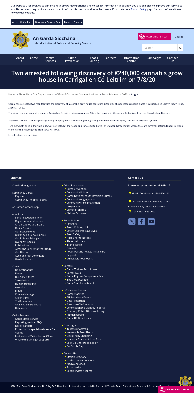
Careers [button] (111, 58)
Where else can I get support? (32, 339)
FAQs (54, 386)
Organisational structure (29, 221)
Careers (68, 266)
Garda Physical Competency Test (85, 276)
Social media (74, 367)
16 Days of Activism (78, 328)
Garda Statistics (75, 294)
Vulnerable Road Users (80, 258)
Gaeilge (179, 36)
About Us (24, 94)
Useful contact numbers (80, 360)
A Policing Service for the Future (33, 249)
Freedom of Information (80, 304)
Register (20, 196)
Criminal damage (24, 294)
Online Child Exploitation (29, 304)
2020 (124, 94)
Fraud (18, 290)
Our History (21, 252)
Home (11, 94)
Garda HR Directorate (79, 318)
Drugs (18, 273)
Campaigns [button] (154, 58)
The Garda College (77, 279)
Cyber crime (22, 297)
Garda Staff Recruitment (80, 283)
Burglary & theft (24, 277)
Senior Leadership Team (29, 217)
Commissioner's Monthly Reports (86, 307)
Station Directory (76, 357)
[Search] (159, 47)
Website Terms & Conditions (121, 386)
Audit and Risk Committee (29, 255)
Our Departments (43, 94)
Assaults (20, 287)
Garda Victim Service (26, 318)
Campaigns (70, 325)
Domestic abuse (24, 270)
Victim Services (20, 315)
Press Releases (110, 94)
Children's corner (76, 213)
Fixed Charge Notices (79, 237)
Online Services (23, 228)
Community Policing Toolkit (31, 199)
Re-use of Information (148, 386)
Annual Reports (75, 314)
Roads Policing (72, 220)
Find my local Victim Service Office (34, 336)
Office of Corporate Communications (77, 94)
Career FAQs (74, 272)
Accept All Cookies (21, 22)
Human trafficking (25, 283)
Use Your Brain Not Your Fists (84, 339)
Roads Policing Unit (78, 227)
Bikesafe (72, 248)
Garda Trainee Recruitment (82, 269)
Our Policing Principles (28, 238)
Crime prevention (77, 189)
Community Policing (78, 192)
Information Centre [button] (131, 59)
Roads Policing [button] (94, 59)
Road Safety (73, 234)
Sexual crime (22, 280)
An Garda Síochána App (25, 207)
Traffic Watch (74, 244)
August (135, 94)
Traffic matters (23, 301)
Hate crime (21, 308)
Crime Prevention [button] (72, 59)
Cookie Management (24, 185)
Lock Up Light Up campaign (82, 342)
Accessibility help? (157, 36)
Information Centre (75, 290)
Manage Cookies (73, 22)
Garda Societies (24, 259)
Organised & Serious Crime (30, 235)
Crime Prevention (74, 185)
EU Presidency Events (79, 297)
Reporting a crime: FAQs (28, 322)
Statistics (72, 224)
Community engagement (81, 199)
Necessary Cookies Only (47, 22)
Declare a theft (23, 325)
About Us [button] (20, 59)
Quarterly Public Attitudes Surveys (86, 311)
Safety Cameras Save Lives (82, 230)
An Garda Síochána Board (29, 224)
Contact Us (70, 353)
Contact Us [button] (172, 59)
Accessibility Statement (94, 386)
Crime (15, 266)
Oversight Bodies (25, 242)
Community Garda (22, 192)
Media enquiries (76, 364)
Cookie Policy (138, 9)
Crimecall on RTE (76, 209)
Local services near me (79, 371)
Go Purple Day (75, 346)
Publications (22, 245)
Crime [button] (34, 58)
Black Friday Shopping (79, 335)
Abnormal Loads (76, 241)
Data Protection (76, 300)
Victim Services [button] (50, 59)
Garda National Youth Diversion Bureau (89, 196)
